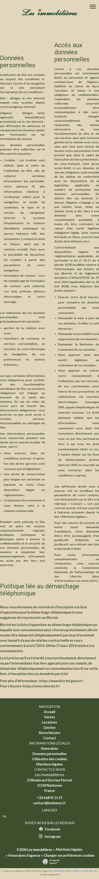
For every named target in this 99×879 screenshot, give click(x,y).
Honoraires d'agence (24, 855)
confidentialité (58, 871)
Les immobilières (49, 774)
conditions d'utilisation (82, 871)
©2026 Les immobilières (34, 850)
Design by (50, 861)
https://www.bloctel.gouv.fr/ (61, 681)
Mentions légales (69, 849)
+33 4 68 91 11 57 (49, 798)
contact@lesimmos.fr (49, 803)
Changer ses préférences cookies (69, 855)
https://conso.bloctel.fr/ (41, 686)
